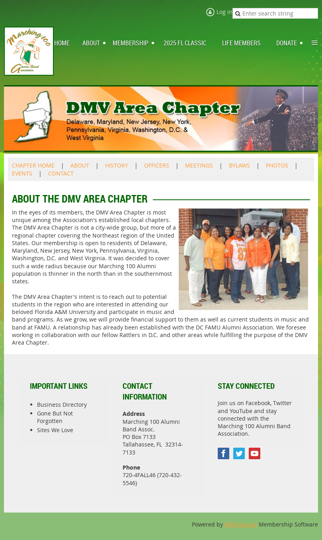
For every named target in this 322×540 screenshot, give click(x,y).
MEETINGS (199, 165)
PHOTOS (277, 165)
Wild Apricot (240, 524)
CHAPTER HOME (33, 165)
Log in (224, 12)
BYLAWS (239, 165)
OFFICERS (156, 165)
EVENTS (22, 173)
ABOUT (79, 165)
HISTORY (116, 165)
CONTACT (61, 173)
